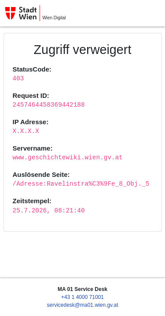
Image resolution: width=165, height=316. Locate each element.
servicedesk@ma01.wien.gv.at (82, 305)
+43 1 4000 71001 (82, 297)
